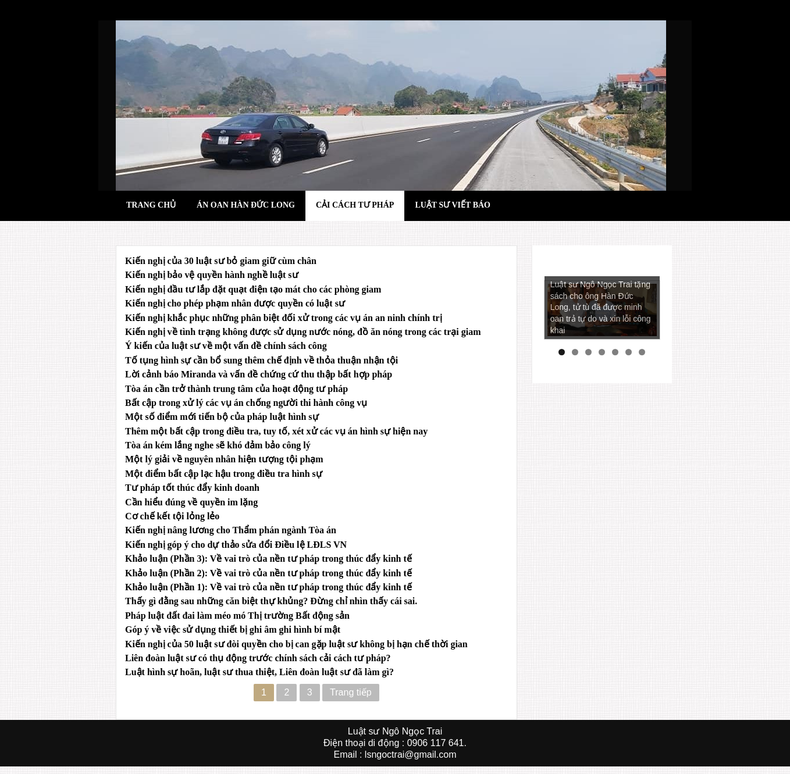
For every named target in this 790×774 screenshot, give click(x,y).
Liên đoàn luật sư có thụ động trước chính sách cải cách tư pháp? (258, 658)
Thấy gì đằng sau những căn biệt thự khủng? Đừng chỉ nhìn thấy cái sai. (271, 601)
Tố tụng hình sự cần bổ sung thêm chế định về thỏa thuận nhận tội (261, 360)
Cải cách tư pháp (355, 205)
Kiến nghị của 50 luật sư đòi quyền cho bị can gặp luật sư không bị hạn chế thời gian (296, 644)
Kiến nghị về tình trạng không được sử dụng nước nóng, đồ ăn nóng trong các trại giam (303, 332)
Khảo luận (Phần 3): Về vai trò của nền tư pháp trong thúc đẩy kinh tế (268, 558)
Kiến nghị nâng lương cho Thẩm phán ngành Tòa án (230, 530)
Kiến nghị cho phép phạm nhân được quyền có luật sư (235, 303)
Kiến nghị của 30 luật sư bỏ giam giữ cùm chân (220, 261)
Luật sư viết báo (452, 205)
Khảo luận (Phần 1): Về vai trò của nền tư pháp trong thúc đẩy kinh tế (268, 587)
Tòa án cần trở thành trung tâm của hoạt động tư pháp (236, 389)
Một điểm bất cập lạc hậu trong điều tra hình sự (223, 474)
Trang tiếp (351, 692)
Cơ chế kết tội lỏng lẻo (172, 516)
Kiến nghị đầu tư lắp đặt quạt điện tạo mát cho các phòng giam (253, 289)
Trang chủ (151, 205)
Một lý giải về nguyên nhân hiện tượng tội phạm (224, 459)
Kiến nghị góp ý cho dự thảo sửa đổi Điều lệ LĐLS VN (236, 545)
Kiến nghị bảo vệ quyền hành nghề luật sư (211, 275)
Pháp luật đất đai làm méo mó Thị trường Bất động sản (237, 615)
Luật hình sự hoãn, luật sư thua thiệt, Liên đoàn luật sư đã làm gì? (259, 672)
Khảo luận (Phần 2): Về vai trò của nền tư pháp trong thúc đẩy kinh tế (268, 573)
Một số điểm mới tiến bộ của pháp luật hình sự (222, 417)
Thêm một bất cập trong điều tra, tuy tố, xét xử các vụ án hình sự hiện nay (276, 431)
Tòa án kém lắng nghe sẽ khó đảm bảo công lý (218, 445)
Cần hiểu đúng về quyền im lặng (191, 502)
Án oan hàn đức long (246, 205)
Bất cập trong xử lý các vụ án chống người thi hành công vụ (246, 403)
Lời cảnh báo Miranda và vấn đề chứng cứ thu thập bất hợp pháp (258, 374)
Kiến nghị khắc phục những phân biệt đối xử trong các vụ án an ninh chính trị (283, 318)
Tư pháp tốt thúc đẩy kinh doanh (192, 488)
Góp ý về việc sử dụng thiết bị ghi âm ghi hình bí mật (232, 629)
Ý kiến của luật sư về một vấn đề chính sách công (226, 346)
